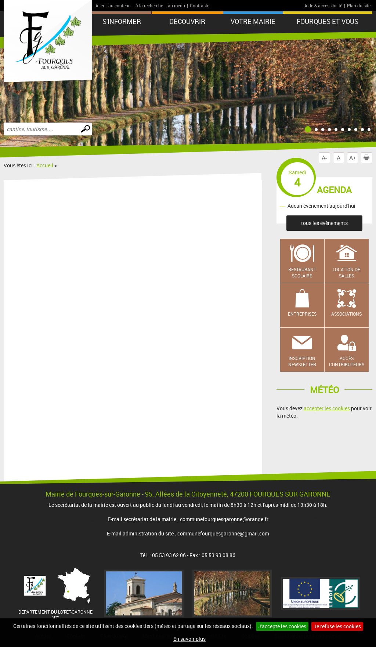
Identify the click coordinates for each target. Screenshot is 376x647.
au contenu (119, 5)
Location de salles (346, 272)
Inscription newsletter (302, 361)
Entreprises (302, 314)
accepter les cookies (327, 408)
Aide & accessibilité (323, 5)
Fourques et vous (327, 21)
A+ (352, 158)
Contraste (199, 5)
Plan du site (358, 5)
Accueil (44, 165)
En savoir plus (189, 638)
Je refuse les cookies (337, 626)
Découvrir (187, 21)
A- (324, 158)
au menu (176, 5)
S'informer (121, 21)
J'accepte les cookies (282, 626)
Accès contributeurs (346, 361)
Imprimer (368, 158)
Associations (346, 314)
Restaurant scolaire (302, 272)
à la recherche (149, 5)
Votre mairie (253, 21)
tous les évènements (324, 222)
